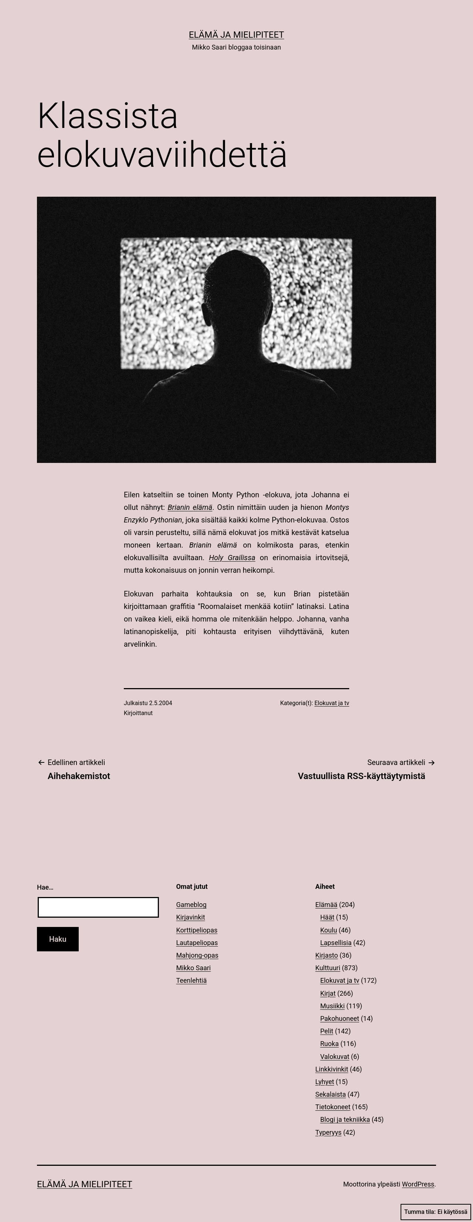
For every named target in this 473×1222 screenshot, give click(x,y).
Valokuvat (335, 1056)
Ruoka (329, 1043)
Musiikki (332, 1006)
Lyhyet (324, 1082)
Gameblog (191, 904)
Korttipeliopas (197, 930)
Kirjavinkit (190, 917)
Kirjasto (326, 955)
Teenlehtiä (191, 980)
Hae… (45, 887)
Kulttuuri (327, 968)
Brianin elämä (190, 507)
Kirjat (328, 993)
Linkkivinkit (331, 1069)
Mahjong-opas (197, 955)
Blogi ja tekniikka (345, 1119)
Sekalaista (330, 1094)
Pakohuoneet (339, 1018)
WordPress (418, 1184)
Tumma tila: (435, 1212)
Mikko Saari (193, 968)
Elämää (326, 904)
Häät (327, 917)
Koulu (328, 930)
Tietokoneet (332, 1107)
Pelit (326, 1031)
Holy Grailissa (232, 557)
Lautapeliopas (197, 943)
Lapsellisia (336, 943)
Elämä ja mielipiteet (236, 35)
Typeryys (328, 1132)
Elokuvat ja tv (331, 703)
